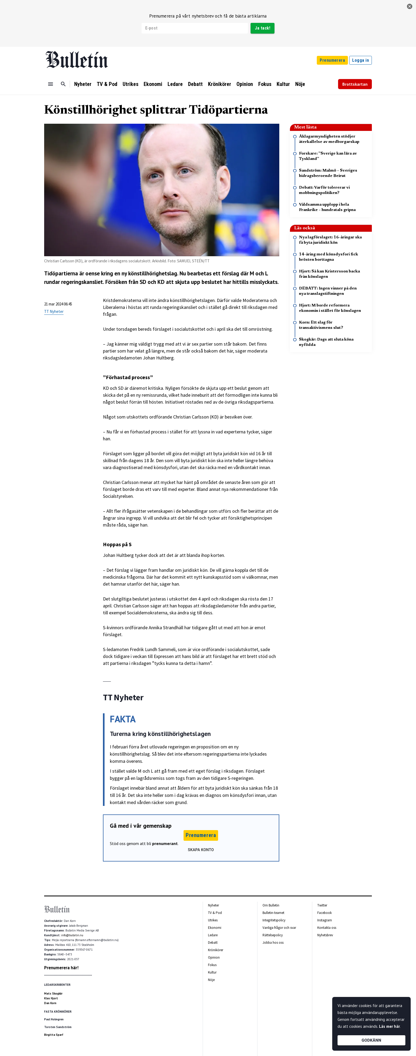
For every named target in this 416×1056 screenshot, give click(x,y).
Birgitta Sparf (53, 1035)
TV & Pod (107, 84)
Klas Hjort (51, 998)
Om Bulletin (271, 905)
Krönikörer (219, 84)
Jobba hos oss (273, 942)
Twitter (322, 905)
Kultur (283, 84)
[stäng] (409, 6)
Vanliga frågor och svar (279, 927)
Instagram (324, 920)
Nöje (300, 84)
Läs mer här (389, 1026)
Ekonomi (153, 84)
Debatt (195, 84)
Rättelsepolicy (273, 935)
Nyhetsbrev (325, 935)
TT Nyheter (54, 311)
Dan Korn (50, 1003)
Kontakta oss (326, 927)
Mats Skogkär (53, 993)
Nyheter (82, 84)
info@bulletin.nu (72, 935)
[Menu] (50, 84)
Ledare (175, 84)
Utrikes (130, 84)
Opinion (244, 84)
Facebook (324, 912)
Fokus (264, 84)
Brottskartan (355, 84)
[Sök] (63, 84)
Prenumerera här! (61, 968)
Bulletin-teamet (273, 912)
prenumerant (165, 843)
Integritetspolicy (274, 920)
